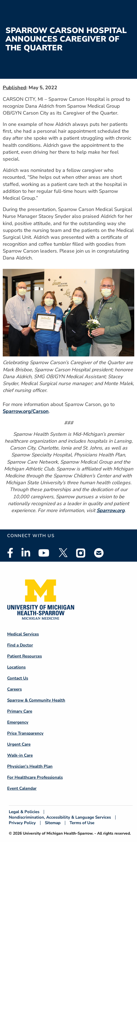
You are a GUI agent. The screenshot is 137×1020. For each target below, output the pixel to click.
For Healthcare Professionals (35, 777)
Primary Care (19, 711)
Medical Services (23, 634)
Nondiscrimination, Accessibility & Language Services (60, 817)
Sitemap (53, 823)
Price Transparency (25, 733)
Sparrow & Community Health (36, 700)
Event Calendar (22, 788)
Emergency (17, 722)
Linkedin (25, 553)
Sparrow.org (111, 510)
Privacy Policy (22, 823)
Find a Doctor (20, 645)
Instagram (81, 553)
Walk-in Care (20, 755)
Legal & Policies (24, 812)
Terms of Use (82, 823)
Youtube (44, 553)
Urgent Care (19, 744)
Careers (14, 689)
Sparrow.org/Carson (26, 411)
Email (99, 552)
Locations (16, 667)
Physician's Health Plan (30, 766)
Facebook (10, 553)
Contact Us (17, 678)
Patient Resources (24, 656)
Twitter (63, 553)
